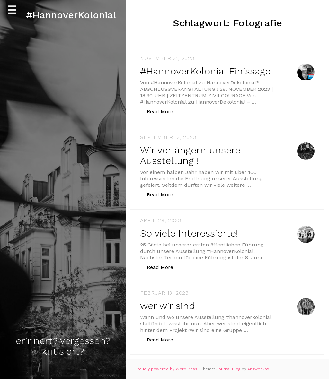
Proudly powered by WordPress (167, 369)
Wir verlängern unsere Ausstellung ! (190, 155)
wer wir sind (167, 305)
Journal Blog (229, 369)
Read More (163, 111)
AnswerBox (258, 369)
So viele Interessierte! (189, 233)
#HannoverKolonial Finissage (205, 71)
